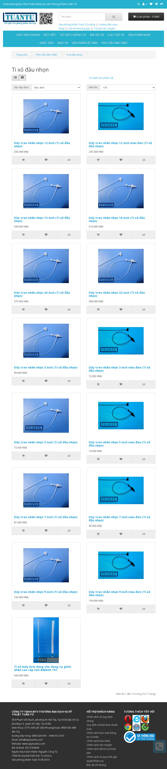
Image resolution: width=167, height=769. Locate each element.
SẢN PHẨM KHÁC (139, 35)
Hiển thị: (93, 87)
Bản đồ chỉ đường (96, 765)
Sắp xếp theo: (21, 87)
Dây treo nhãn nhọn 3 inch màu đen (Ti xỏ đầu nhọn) (119, 369)
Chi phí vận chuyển (104, 28)
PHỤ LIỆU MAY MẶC (114, 43)
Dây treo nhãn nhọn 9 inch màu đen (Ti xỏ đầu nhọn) (119, 593)
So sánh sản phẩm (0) (101, 78)
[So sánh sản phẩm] (68, 160)
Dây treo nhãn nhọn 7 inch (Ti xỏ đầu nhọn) (45, 517)
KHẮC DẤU (47, 43)
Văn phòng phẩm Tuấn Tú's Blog (77, 24)
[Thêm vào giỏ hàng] (23, 160)
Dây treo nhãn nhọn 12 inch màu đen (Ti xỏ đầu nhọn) (120, 144)
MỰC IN (62, 43)
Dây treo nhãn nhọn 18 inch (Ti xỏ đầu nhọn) (117, 219)
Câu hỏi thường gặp (79, 28)
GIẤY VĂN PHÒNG (28, 35)
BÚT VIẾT (50, 35)
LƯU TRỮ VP (116, 35)
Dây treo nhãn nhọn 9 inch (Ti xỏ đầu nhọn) (45, 592)
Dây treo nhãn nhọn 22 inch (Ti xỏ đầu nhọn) (117, 294)
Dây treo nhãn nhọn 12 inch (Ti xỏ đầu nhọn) (42, 144)
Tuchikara (46, 755)
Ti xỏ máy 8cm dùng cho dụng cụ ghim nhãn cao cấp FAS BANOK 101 (42, 668)
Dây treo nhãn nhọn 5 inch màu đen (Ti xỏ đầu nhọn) (119, 444)
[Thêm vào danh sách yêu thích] (46, 160)
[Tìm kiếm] (113, 17)
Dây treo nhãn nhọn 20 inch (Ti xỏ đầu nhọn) (42, 294)
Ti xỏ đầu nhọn (74, 54)
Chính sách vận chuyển (99, 745)
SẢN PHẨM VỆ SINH (85, 43)
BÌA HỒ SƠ (97, 35)
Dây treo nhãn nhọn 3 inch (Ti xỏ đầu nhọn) (45, 367)
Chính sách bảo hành (98, 741)
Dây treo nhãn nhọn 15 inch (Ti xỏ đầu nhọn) (42, 219)
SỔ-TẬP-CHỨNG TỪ (73, 35)
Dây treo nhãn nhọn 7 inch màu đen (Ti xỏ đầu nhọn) (119, 518)
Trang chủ (21, 54)
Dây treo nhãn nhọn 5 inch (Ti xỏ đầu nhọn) (45, 442)
